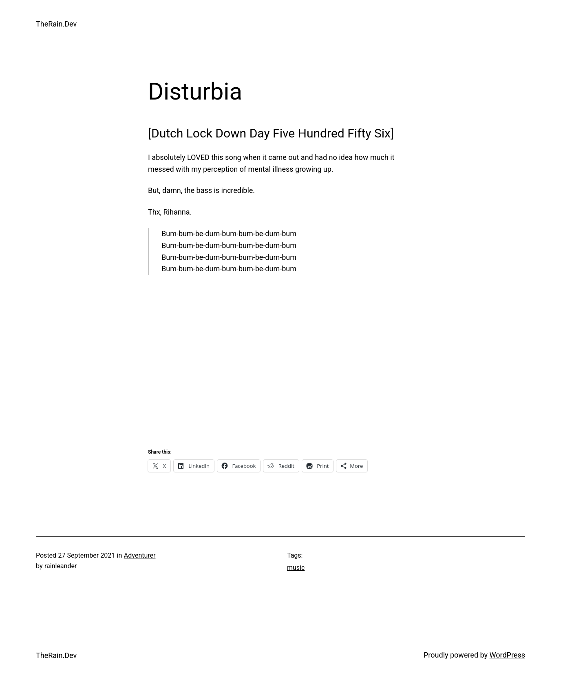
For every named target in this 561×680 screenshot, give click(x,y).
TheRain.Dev (56, 24)
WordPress (507, 655)
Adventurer (140, 555)
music (296, 567)
